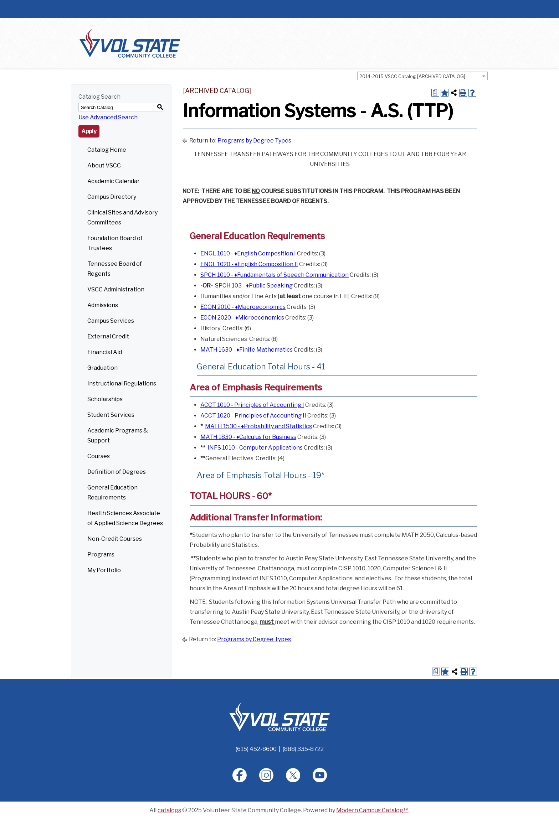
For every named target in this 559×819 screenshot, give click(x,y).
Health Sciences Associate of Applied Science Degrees (125, 518)
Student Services (110, 414)
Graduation (102, 367)
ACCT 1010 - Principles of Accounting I (252, 404)
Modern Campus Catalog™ (372, 810)
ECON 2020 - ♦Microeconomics (242, 317)
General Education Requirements (112, 492)
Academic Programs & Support (117, 435)
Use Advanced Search (108, 117)
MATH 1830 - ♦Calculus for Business (248, 437)
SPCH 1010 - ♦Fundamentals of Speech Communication (274, 274)
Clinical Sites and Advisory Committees (122, 217)
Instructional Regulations (121, 383)
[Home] (279, 716)
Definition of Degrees (116, 471)
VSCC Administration (115, 289)
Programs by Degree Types (254, 140)
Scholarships (105, 399)
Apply (89, 131)
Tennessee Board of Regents (114, 268)
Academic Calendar (113, 181)
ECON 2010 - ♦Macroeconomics (243, 307)
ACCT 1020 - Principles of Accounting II (253, 415)
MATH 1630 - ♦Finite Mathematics (246, 349)
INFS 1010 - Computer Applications (255, 447)
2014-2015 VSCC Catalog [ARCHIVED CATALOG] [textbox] (412, 76)
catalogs (169, 810)
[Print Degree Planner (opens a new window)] (435, 93)
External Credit (108, 336)
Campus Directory (111, 196)
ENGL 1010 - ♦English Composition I (248, 253)
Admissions (102, 305)
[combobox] (422, 76)
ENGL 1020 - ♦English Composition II (249, 264)
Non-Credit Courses (114, 538)
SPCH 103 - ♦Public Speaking (254, 285)
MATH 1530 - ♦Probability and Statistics (258, 426)
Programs (100, 554)
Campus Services (110, 320)
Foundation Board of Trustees (115, 243)
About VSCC (104, 165)
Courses (98, 456)
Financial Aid (104, 352)
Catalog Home (106, 149)
